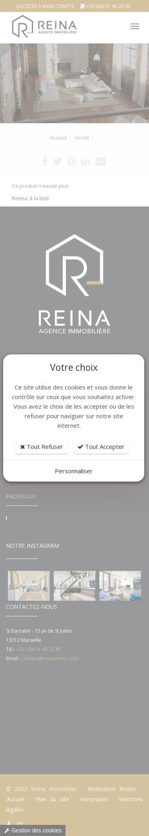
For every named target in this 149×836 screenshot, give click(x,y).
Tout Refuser (41, 446)
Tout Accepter (100, 446)
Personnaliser (74, 471)
